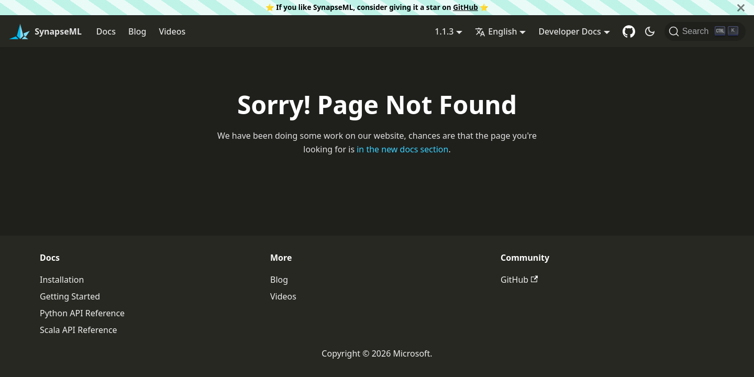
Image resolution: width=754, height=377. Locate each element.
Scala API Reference (78, 330)
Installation (62, 279)
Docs (106, 31)
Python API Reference (82, 313)
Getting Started (70, 296)
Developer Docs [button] (569, 31)
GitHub (465, 7)
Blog (137, 31)
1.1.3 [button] (444, 31)
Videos (172, 31)
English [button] (496, 31)
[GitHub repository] (628, 31)
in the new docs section (402, 149)
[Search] (705, 31)
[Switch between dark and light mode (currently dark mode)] (649, 31)
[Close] (741, 7)
